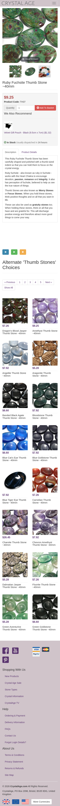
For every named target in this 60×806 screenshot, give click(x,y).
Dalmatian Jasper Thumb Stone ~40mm (14, 586)
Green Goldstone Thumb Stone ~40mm (44, 628)
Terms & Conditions (14, 755)
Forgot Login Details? (15, 742)
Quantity (10, 108)
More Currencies (41, 801)
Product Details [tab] (29, 152)
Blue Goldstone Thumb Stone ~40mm (44, 459)
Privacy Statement (14, 761)
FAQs (7, 729)
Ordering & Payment (15, 715)
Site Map (9, 775)
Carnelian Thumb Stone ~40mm (41, 501)
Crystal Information (14, 696)
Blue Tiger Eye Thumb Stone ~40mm (14, 501)
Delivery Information (15, 722)
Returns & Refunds (14, 768)
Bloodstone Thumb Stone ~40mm (42, 416)
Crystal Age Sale (13, 683)
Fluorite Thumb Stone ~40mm (44, 586)
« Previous (9, 282)
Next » (48, 282)
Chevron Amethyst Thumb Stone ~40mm (44, 543)
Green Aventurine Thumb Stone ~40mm (14, 628)
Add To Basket (45, 108)
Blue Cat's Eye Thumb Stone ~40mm (14, 459)
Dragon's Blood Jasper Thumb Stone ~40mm (14, 332)
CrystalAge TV (12, 703)
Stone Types (11, 689)
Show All (8, 287)
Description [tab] (10, 152)
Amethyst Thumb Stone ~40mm (44, 332)
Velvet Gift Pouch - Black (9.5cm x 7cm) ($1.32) (27, 132)
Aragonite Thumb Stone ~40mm (41, 374)
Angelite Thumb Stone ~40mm (14, 374)
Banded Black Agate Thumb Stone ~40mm (14, 416)
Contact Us (10, 735)
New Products (12, 676)
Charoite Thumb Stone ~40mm (14, 543)
